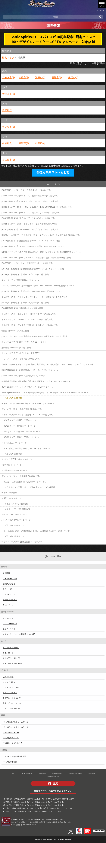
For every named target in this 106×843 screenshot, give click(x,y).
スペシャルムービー (11, 732)
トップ (13, 773)
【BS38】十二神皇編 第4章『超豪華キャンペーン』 (24, 482)
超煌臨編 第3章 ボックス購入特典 (16, 347)
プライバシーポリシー (53, 776)
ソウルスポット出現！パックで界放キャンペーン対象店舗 (29, 487)
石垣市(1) (57, 77)
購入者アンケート (10, 600)
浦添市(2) (40, 77)
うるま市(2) (8, 77)
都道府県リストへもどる (53, 172)
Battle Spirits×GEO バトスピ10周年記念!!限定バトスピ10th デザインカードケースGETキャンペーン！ (45, 392)
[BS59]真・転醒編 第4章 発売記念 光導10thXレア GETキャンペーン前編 (32, 269)
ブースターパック (10, 579)
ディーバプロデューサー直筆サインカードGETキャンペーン (27, 403)
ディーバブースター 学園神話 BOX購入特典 (20, 359)
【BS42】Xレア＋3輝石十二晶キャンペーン (20, 431)
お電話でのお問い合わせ (75, 773)
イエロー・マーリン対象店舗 (17, 509)
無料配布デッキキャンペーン (14, 470)
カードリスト (8, 618)
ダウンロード (8, 653)
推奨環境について (57, 773)
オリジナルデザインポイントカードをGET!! (20, 353)
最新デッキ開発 (9, 629)
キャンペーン (53, 184)
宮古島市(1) (8, 159)
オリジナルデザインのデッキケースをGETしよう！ (23, 342)
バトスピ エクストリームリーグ (15, 727)
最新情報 (6, 573)
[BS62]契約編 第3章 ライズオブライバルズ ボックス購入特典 (28, 218)
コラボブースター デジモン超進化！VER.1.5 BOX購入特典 (27, 415)
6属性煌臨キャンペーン (11, 465)
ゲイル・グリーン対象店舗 (16, 504)
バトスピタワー (9, 594)
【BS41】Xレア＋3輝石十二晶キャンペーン (20, 437)
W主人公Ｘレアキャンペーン (14, 514)
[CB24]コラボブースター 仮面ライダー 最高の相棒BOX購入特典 (29, 224)
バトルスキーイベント (12, 708)
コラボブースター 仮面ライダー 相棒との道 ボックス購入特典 (28, 314)
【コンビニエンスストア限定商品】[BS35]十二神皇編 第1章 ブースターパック (35, 531)
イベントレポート (10, 693)
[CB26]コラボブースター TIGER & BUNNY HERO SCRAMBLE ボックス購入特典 (36, 207)
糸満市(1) (73, 77)
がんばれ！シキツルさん (12, 743)
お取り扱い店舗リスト (14, 398)
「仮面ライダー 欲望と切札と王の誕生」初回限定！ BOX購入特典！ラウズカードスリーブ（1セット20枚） (48, 364)
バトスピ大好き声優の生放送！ (15, 756)
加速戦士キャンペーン (11, 498)
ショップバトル (9, 682)
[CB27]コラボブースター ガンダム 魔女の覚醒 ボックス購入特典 (29, 196)
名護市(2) (24, 143)
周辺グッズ (7, 589)
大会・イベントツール (12, 703)
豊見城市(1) (8, 127)
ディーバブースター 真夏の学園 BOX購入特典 (21, 409)
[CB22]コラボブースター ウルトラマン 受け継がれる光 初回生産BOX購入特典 (36, 257)
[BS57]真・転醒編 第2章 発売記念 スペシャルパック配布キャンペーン (31, 291)
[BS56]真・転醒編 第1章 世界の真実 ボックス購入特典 (25, 302)
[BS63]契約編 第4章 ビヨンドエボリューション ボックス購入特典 (30, 201)
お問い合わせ (42, 773)
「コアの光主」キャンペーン (14, 443)
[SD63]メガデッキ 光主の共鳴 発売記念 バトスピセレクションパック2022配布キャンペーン (41, 252)
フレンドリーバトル (11, 687)
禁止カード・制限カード (12, 663)
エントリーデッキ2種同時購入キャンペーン (20, 280)
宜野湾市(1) (8, 94)
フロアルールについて (12, 698)
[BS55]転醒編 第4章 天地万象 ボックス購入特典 (22, 308)
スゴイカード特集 (10, 624)
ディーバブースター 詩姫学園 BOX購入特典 (20, 476)
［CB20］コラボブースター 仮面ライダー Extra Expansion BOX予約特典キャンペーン (39, 286)
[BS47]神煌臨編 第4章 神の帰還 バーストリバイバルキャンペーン (30, 370)
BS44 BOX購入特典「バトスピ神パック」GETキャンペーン (27, 387)
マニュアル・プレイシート (13, 658)
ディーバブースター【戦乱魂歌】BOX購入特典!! (22, 542)
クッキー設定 (91, 773)
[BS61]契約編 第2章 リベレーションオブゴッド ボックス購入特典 (30, 229)
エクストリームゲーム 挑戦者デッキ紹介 (19, 634)
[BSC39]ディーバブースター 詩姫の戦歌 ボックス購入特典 (27, 263)
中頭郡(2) (7, 143)
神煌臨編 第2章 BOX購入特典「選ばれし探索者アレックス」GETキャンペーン (35, 381)
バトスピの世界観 (10, 762)
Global (102, 10)
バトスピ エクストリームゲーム (15, 722)
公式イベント (8, 677)
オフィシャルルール (11, 648)
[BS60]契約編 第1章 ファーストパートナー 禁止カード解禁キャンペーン (32, 246)
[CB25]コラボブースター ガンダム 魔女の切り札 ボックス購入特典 (30, 212)
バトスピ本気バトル (11, 738)
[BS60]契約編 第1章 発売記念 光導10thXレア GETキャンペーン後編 (30, 241)
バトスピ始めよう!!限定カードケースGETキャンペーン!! (25, 448)
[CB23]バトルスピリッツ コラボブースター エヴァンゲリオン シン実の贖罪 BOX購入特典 (40, 235)
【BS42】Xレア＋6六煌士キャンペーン (18, 426)
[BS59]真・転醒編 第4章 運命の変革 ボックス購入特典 (25, 274)
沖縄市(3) (24, 77)
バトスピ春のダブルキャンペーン (16, 520)
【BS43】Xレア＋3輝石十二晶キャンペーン (20, 420)
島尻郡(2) (7, 110)
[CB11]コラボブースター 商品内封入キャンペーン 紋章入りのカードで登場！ (35, 336)
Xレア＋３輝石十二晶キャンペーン (16, 459)
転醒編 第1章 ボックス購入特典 (15, 331)
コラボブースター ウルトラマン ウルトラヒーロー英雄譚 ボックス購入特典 (34, 297)
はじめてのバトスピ (27, 773)
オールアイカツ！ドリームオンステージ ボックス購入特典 (27, 319)
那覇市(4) (40, 143)
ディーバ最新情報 (9, 492)
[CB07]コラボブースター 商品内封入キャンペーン (23, 376)
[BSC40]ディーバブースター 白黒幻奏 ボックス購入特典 (26, 190)
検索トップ (8, 57)
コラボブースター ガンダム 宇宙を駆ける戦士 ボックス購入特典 (29, 325)
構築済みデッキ (9, 584)
